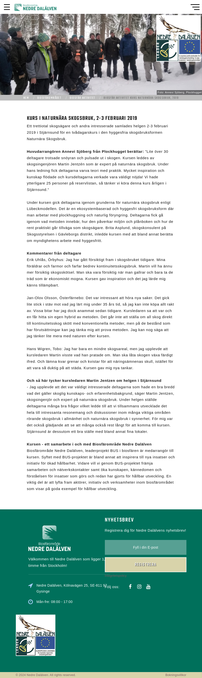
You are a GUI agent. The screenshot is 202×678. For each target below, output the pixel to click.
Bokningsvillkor (175, 675)
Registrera (146, 552)
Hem (26, 98)
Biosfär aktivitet (82, 98)
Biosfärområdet (49, 98)
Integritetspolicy (116, 563)
